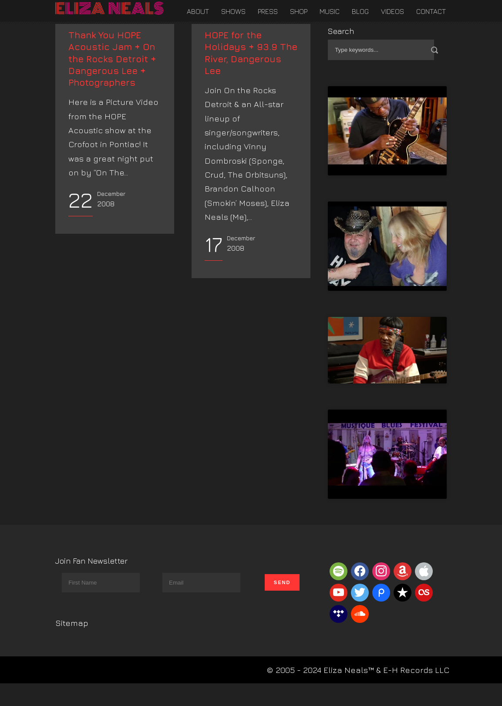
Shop (298, 11)
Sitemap (71, 623)
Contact (431, 11)
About (198, 11)
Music (330, 11)
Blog (360, 11)
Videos (392, 11)
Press (268, 11)
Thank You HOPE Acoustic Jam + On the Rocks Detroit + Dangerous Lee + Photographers (112, 59)
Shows (233, 11)
